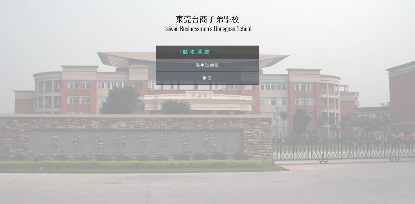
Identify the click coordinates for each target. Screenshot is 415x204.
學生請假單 (207, 65)
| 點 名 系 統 (196, 52)
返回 (207, 78)
